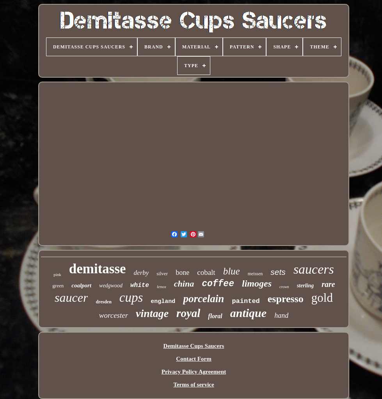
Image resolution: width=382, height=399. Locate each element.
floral (215, 316)
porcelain (203, 299)
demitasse (97, 268)
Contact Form (193, 359)
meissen (255, 273)
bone (182, 272)
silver (162, 273)
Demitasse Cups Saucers (193, 346)
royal (188, 313)
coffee (218, 284)
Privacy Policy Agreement (194, 372)
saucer (71, 297)
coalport (81, 285)
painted (245, 301)
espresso (286, 299)
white (139, 285)
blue (231, 271)
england (163, 301)
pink (57, 274)
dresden (103, 302)
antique (248, 312)
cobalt (206, 272)
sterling (305, 286)
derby (141, 272)
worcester (113, 315)
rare (328, 284)
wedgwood (111, 286)
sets (278, 271)
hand (281, 315)
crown (284, 287)
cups (131, 297)
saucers (313, 269)
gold (322, 298)
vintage (152, 313)
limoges (257, 283)
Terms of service (193, 384)
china (184, 284)
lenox (161, 286)
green (58, 286)
